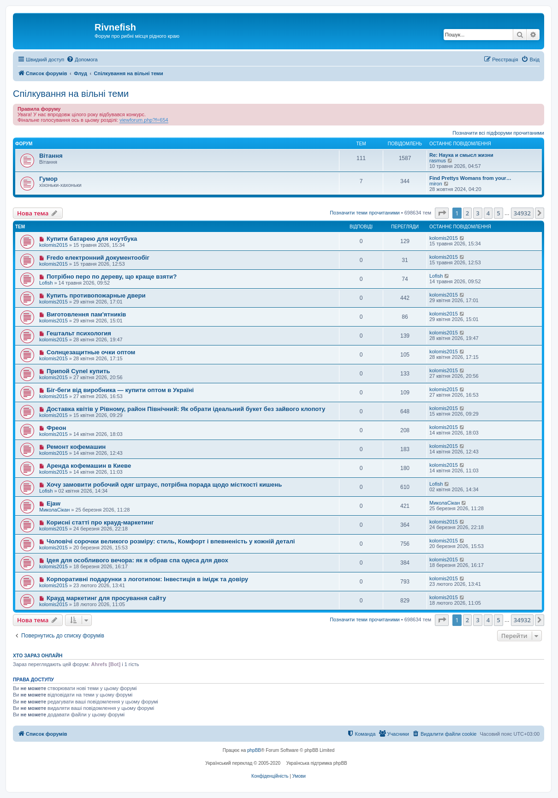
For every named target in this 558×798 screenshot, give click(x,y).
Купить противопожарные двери (96, 295)
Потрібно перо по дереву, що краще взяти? (112, 276)
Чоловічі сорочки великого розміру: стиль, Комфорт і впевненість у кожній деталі (171, 541)
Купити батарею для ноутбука (92, 238)
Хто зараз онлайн (37, 655)
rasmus (437, 160)
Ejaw (53, 503)
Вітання (51, 155)
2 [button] (467, 213)
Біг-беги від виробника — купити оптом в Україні (120, 390)
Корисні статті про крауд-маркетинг (100, 522)
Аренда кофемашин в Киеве (89, 465)
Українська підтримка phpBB (316, 763)
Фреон (56, 427)
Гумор (48, 178)
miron (435, 183)
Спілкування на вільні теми (71, 94)
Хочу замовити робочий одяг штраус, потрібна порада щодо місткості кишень (164, 484)
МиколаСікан (54, 509)
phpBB (254, 750)
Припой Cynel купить (78, 371)
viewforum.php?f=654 (143, 120)
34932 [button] (522, 213)
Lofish (46, 283)
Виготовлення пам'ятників (86, 314)
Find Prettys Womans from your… (470, 178)
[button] (442, 213)
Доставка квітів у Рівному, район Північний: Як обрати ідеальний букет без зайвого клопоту (186, 408)
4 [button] (488, 213)
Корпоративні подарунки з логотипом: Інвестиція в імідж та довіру (147, 579)
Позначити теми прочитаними (365, 212)
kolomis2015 (53, 245)
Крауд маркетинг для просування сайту (106, 598)
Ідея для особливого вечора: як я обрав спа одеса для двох (137, 560)
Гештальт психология (79, 333)
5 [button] (498, 213)
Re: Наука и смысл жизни (461, 155)
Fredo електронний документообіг (98, 257)
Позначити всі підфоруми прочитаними (498, 133)
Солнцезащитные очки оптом (91, 352)
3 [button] (477, 213)
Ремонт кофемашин (76, 446)
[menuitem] (81, 59)
